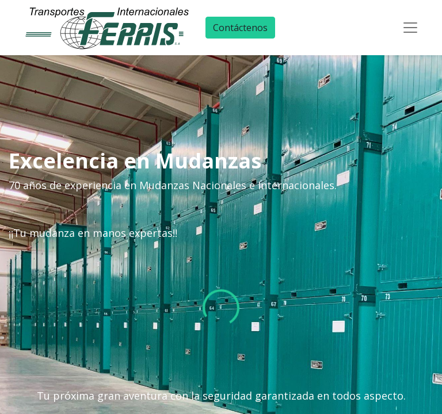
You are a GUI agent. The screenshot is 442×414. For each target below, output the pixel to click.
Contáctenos (240, 27)
